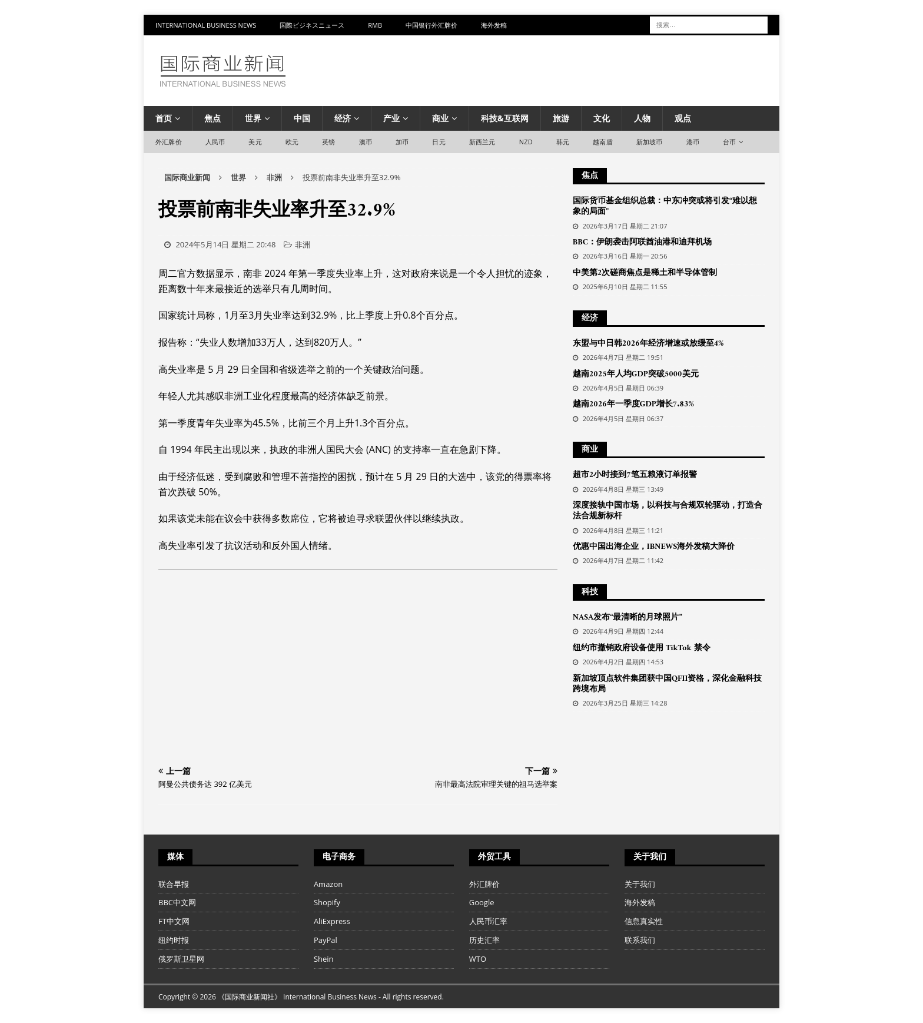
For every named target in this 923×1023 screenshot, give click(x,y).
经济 (342, 118)
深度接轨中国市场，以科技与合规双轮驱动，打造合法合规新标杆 (667, 511)
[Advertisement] (357, 669)
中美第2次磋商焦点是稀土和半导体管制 (645, 273)
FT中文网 (174, 921)
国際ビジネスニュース (312, 25)
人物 (642, 118)
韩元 (562, 141)
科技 (590, 592)
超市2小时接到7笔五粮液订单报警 (635, 475)
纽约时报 (173, 940)
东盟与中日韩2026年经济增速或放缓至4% (648, 343)
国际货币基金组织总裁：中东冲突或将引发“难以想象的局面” (665, 206)
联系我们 (640, 940)
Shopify (327, 902)
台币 (729, 141)
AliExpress (332, 921)
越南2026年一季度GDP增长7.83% (633, 404)
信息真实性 (644, 921)
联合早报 (173, 884)
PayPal (325, 940)
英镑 (328, 141)
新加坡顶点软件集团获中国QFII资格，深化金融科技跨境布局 (667, 684)
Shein (324, 959)
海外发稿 (494, 25)
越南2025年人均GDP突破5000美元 (636, 374)
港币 (692, 141)
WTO (477, 959)
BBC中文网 (177, 902)
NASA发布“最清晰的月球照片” (627, 617)
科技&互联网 (505, 118)
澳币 (365, 141)
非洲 (302, 244)
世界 (253, 118)
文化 (601, 118)
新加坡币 (649, 141)
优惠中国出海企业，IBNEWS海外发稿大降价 (654, 546)
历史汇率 (484, 940)
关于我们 (640, 884)
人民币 (215, 141)
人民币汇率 (488, 921)
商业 (440, 118)
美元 (254, 141)
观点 (683, 118)
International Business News (205, 25)
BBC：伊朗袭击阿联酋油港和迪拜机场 (642, 242)
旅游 (561, 118)
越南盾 (603, 141)
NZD (526, 141)
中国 (302, 118)
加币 (402, 141)
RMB (375, 25)
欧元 (291, 141)
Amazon (328, 884)
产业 (391, 118)
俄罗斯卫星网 (181, 959)
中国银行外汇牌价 (431, 25)
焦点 (212, 118)
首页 (163, 118)
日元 (438, 141)
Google (481, 902)
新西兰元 (482, 141)
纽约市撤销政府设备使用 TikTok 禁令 (641, 648)
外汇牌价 (168, 141)
